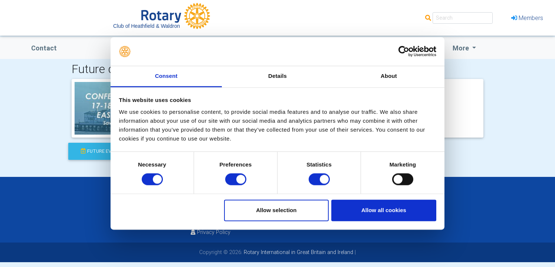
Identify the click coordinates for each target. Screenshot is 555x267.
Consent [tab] (166, 76)
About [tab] (389, 76)
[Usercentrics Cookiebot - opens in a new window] (403, 51)
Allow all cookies (383, 210)
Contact (44, 48)
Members (527, 18)
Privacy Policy (210, 232)
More (461, 48)
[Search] (463, 18)
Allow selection (276, 210)
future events (102, 151)
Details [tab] (277, 76)
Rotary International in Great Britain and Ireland (297, 252)
